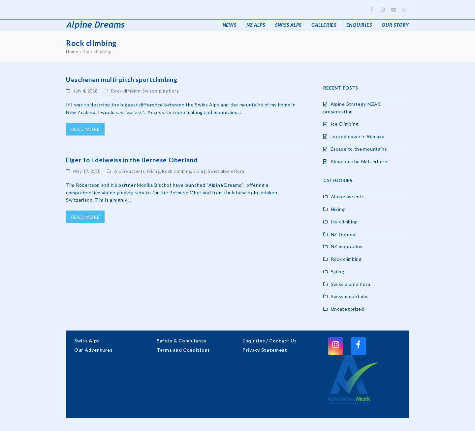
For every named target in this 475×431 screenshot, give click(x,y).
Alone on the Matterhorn (359, 161)
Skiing (199, 171)
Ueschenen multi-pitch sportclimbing (121, 79)
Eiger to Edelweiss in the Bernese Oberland (131, 160)
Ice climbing (344, 221)
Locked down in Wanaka (358, 136)
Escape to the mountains (359, 149)
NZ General (344, 234)
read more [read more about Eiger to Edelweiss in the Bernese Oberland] (85, 217)
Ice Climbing (345, 124)
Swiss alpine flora (160, 91)
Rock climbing (125, 91)
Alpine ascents (129, 171)
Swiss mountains (350, 296)
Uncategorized (347, 309)
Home (72, 51)
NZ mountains (347, 246)
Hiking (153, 171)
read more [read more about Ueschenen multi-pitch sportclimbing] (85, 129)
